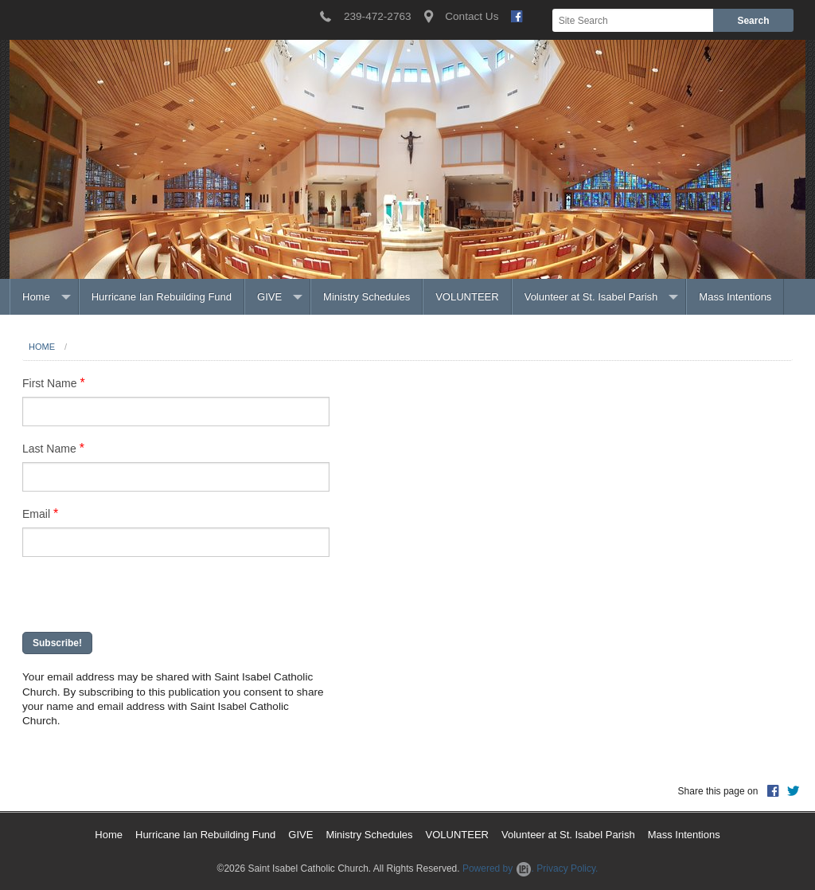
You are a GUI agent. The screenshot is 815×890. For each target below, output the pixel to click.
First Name (49, 383)
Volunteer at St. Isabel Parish (591, 297)
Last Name (49, 448)
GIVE (269, 297)
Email (36, 514)
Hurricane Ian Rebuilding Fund (162, 297)
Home (36, 297)
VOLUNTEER (466, 297)
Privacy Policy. (567, 868)
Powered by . (498, 868)
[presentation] (122, 595)
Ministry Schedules (366, 297)
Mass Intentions (735, 297)
